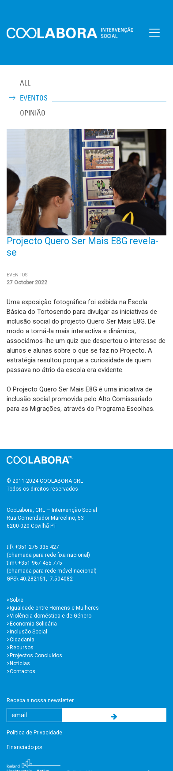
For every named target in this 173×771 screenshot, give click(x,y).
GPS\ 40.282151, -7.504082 (40, 579)
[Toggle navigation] (154, 32)
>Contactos (21, 671)
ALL (25, 82)
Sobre (16, 600)
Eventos (34, 97)
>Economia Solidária (32, 624)
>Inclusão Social (27, 632)
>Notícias (18, 663)
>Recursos (20, 647)
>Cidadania (20, 640)
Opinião (32, 112)
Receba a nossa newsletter (40, 700)
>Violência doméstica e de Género (49, 616)
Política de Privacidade (34, 733)
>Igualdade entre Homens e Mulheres (53, 608)
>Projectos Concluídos (34, 655)
